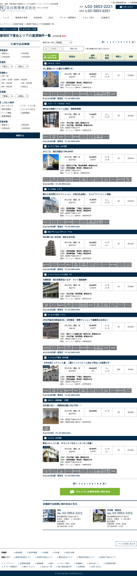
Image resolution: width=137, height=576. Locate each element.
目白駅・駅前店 (114, 510)
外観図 (53, 49)
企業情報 (133, 3)
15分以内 (25, 57)
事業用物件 (5, 116)
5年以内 (24, 125)
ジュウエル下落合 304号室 (57, 358)
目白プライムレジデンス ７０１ (59, 232)
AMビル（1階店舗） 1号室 (57, 400)
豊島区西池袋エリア (86, 557)
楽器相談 (25, 113)
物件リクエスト (29, 567)
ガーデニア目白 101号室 (57, 146)
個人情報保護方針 (119, 3)
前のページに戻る (10, 29)
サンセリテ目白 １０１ (56, 315)
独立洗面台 (5, 109)
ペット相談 (5, 113)
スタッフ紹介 (64, 563)
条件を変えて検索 (29, 29)
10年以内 (5, 128)
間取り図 (73, 49)
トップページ (5, 24)
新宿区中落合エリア (45, 557)
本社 (59, 510)
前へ (103, 42)
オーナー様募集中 (10, 567)
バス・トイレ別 (27, 106)
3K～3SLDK (26, 83)
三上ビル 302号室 (54, 438)
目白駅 (57, 553)
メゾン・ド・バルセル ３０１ (59, 104)
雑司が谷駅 (70, 553)
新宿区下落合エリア (108, 557)
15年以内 (25, 128)
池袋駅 (45, 553)
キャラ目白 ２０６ (54, 189)
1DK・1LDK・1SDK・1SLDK (13, 79)
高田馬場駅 (33, 553)
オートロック (6, 106)
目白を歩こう (94, 563)
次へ (134, 42)
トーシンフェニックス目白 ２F (59, 275)
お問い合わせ (96, 567)
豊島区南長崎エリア (23, 557)
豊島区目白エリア (65, 557)
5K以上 (24, 86)
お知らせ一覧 (47, 567)
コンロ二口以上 (27, 109)
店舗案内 (79, 563)
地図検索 (40, 563)
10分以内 (5, 57)
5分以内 (24, 53)
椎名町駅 (18, 553)
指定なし (4, 53)
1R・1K (4, 76)
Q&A (51, 563)
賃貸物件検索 (18, 24)
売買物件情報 (110, 563)
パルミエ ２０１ (53, 63)
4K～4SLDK (6, 86)
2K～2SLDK (6, 83)
